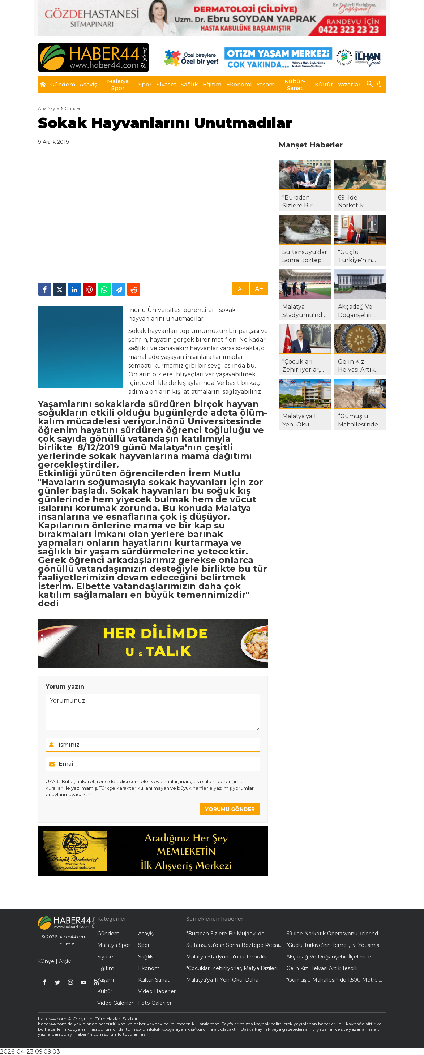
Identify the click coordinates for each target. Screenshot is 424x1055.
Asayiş (146, 933)
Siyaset (106, 956)
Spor (144, 945)
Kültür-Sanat (154, 980)
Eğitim (105, 968)
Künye (46, 961)
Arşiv (65, 961)
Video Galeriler (115, 1003)
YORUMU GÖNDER (230, 809)
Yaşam (105, 980)
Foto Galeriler (155, 1003)
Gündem (74, 108)
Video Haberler (157, 991)
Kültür (104, 991)
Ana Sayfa (48, 108)
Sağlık (145, 956)
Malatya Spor (113, 945)
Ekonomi (149, 968)
